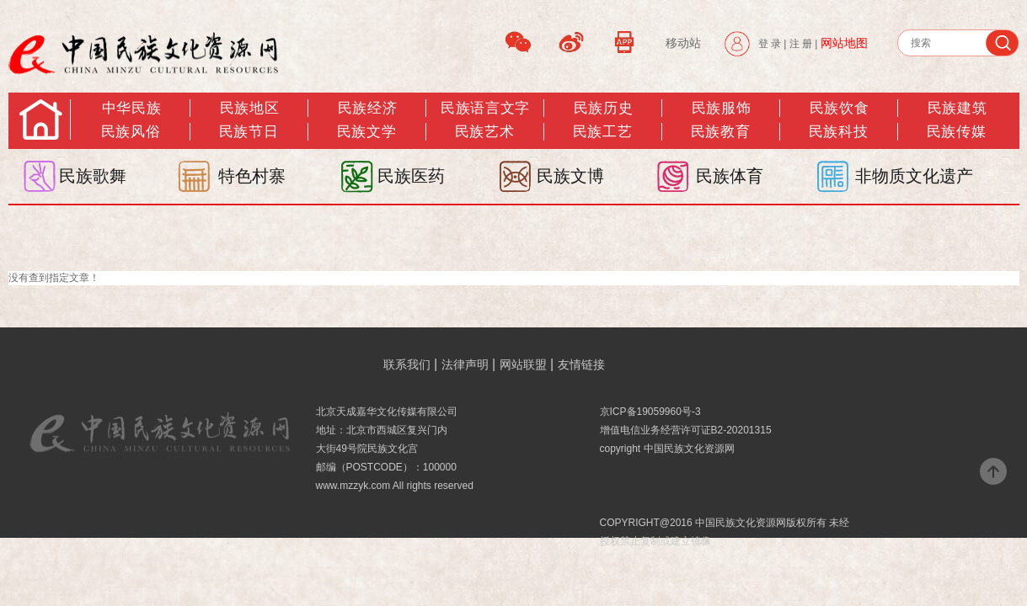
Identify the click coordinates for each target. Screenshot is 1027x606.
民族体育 (729, 176)
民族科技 (838, 132)
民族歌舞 (92, 176)
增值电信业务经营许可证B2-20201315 (686, 430)
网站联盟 (523, 364)
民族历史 (603, 108)
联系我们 (407, 364)
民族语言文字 (485, 108)
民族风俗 (130, 132)
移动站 (683, 43)
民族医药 (411, 176)
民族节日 (248, 132)
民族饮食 (839, 108)
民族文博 (570, 176)
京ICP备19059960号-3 (650, 411)
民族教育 (720, 132)
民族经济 (367, 108)
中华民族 (131, 108)
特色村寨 (252, 176)
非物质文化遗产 (914, 176)
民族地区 (249, 108)
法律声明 (465, 364)
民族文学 (366, 132)
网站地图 (844, 43)
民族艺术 (484, 132)
